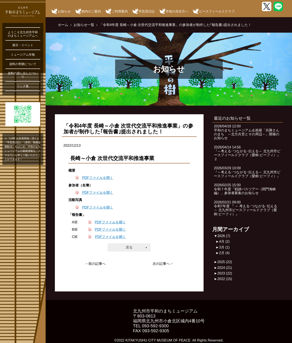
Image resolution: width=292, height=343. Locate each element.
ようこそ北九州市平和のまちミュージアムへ (23, 33)
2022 (224, 279)
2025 (224, 262)
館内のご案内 (91, 11)
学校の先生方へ (177, 11)
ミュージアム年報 (23, 54)
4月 (224, 241)
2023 (224, 273)
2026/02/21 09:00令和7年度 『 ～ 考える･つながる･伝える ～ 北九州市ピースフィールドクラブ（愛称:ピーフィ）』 (245, 208)
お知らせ (64, 11)
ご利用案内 (120, 11)
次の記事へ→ (163, 263)
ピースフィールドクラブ (217, 11)
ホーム (63, 25)
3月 (224, 247)
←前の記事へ (95, 263)
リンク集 (23, 86)
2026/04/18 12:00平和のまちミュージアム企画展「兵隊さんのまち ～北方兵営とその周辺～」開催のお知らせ (246, 132)
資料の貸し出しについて (23, 75)
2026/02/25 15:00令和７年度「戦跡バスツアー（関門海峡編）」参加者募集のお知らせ (245, 189)
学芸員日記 (147, 11)
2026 (223, 236)
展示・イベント (22, 45)
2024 (224, 268)
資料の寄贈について (22, 64)
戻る (129, 247)
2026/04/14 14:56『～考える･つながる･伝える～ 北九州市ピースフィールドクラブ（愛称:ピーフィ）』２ (247, 153)
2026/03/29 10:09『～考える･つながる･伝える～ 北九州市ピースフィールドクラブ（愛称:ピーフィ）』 (247, 172)
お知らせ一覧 (84, 25)
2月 (224, 253)
